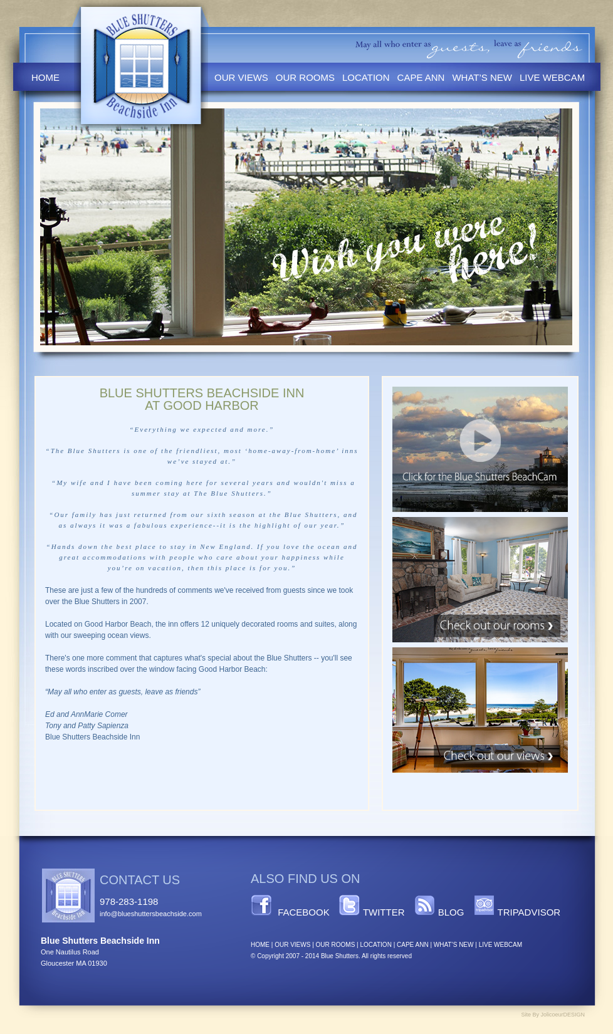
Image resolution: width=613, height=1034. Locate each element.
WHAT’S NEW (454, 944)
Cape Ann (421, 77)
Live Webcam (552, 77)
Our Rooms (305, 77)
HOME (260, 944)
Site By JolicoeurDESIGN (553, 1014)
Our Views (241, 77)
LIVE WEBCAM (500, 944)
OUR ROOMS (335, 944)
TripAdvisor (529, 912)
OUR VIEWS (292, 944)
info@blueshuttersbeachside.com (151, 913)
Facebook (304, 912)
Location (366, 77)
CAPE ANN (413, 944)
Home (45, 77)
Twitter (384, 912)
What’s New (482, 77)
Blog (451, 912)
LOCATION (375, 944)
